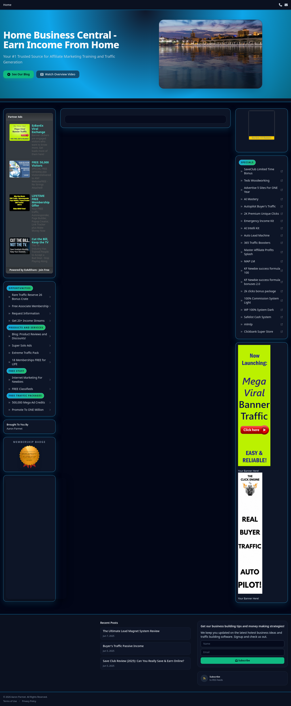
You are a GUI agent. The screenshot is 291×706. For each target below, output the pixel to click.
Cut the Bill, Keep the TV (40, 240)
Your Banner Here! (248, 471)
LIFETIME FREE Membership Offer (41, 200)
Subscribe (242, 660)
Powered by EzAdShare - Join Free (29, 270)
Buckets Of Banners (261, 137)
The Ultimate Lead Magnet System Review (131, 631)
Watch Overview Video (57, 74)
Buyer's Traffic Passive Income (123, 646)
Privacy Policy (29, 701)
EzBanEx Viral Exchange (38, 129)
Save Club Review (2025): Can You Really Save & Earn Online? (143, 661)
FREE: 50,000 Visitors (40, 164)
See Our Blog (18, 74)
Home (7, 5)
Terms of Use (10, 701)
